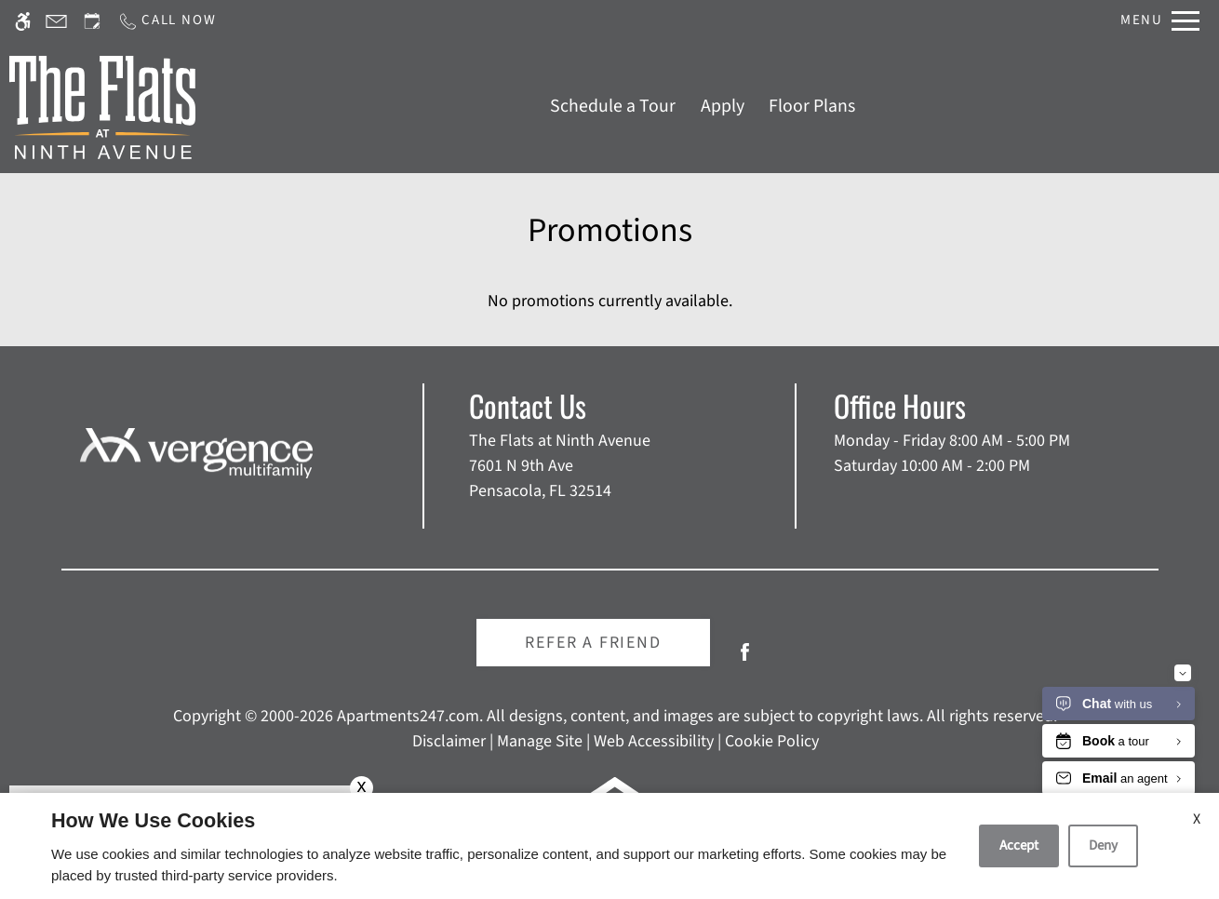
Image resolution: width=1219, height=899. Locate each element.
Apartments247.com (408, 716)
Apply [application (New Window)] (722, 106)
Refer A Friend (593, 642)
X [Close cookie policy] (1196, 819)
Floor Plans (812, 106)
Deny (1103, 845)
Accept (1018, 845)
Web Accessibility (654, 741)
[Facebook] (745, 659)
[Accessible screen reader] (23, 21)
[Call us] (166, 21)
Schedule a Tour (613, 106)
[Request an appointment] (92, 21)
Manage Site (540, 741)
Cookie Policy (772, 741)
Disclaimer (449, 741)
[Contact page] (56, 21)
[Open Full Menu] (1160, 21)
